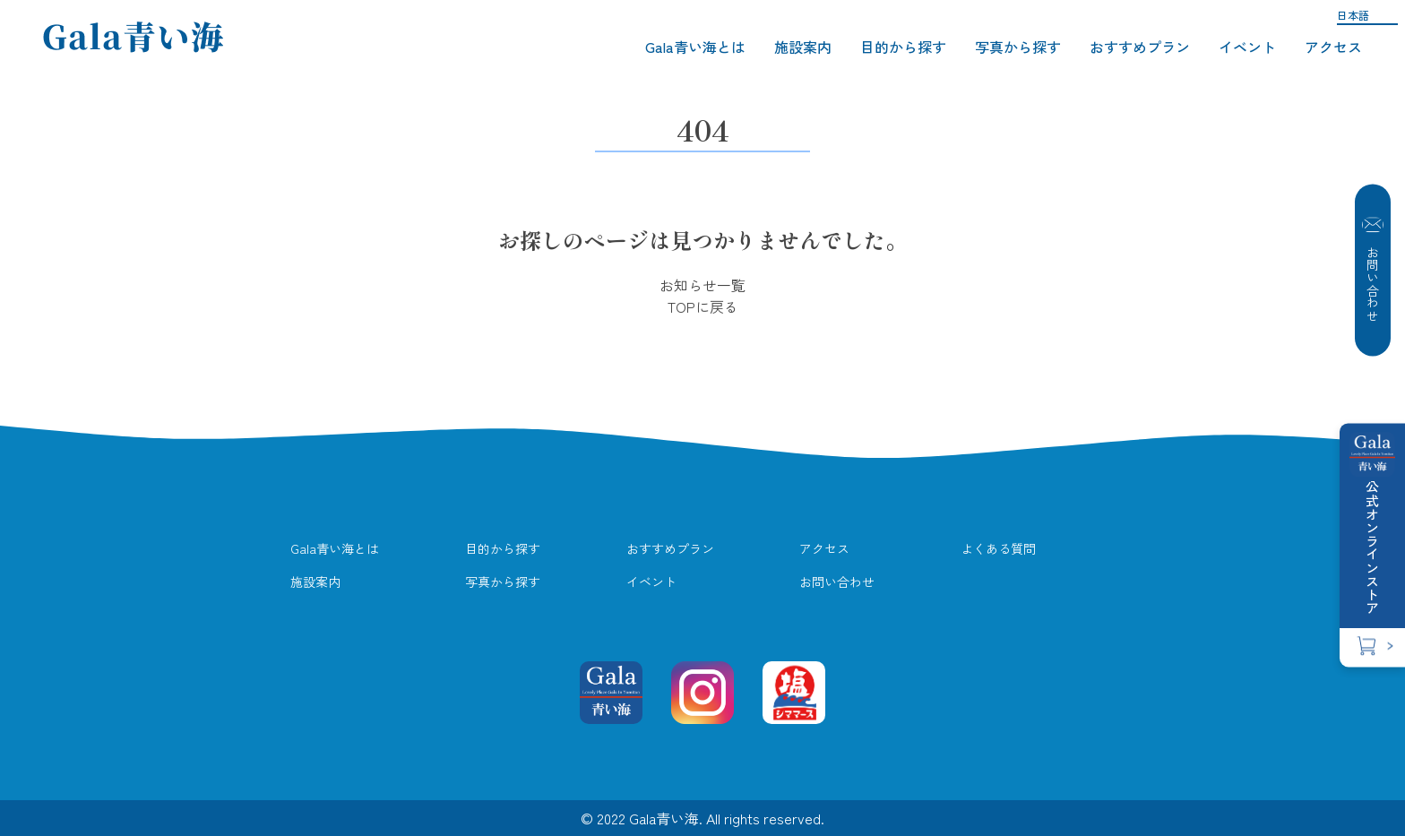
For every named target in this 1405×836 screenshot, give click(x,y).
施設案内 (803, 46)
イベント (1247, 46)
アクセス (1333, 46)
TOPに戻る (703, 306)
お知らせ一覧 (702, 285)
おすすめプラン (1140, 46)
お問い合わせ (1372, 270)
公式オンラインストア (1372, 543)
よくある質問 (998, 548)
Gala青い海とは (695, 46)
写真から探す (1018, 46)
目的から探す (903, 46)
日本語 (1353, 14)
